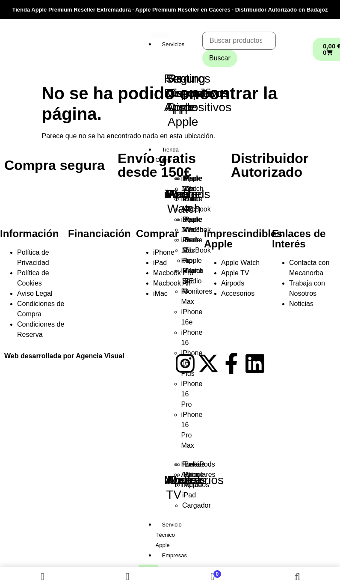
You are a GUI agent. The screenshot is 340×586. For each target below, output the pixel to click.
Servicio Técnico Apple (169, 534)
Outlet (184, 480)
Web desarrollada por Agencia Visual (64, 356)
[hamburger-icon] (159, 35)
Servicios (173, 44)
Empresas (174, 555)
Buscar (220, 58)
